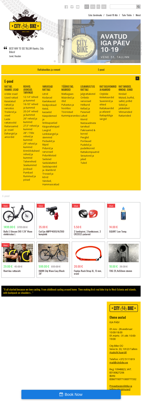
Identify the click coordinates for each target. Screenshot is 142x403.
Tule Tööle (127, 15)
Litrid (45, 94)
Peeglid (85, 137)
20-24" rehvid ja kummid (30, 113)
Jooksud (27, 169)
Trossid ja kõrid (47, 175)
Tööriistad (67, 112)
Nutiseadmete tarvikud (88, 124)
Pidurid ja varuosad (47, 150)
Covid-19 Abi (112, 15)
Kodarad (47, 97)
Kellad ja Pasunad (85, 110)
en (92, 6)
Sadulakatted (49, 163)
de (103, 6)
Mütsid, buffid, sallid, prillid (126, 99)
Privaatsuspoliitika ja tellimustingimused (121, 387)
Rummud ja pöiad (29, 178)
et (86, 6)
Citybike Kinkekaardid (107, 95)
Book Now (73, 394)
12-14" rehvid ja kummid (30, 98)
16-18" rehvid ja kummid (30, 106)
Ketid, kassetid (47, 110)
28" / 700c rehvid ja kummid (28, 136)
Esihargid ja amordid (10, 135)
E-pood (101, 69)
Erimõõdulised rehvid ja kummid (31, 154)
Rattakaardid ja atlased (107, 110)
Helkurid (85, 104)
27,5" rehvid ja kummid (31, 127)
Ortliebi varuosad (86, 99)
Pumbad (28, 172)
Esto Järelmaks (95, 15)
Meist (138, 15)
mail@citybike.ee (119, 362)
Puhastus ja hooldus (67, 106)
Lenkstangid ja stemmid (50, 135)
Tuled (84, 163)
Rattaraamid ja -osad (11, 128)
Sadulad (46, 159)
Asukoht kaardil (118, 352)
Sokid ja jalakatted (124, 106)
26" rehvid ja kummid (30, 120)
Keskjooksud (49, 105)
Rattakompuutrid (90, 152)
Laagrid (46, 130)
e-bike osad (11, 94)
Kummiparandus (70, 115)
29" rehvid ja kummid (30, 145)
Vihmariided (125, 112)
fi (98, 6)
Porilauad (86, 141)
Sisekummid (30, 165)
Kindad (122, 94)
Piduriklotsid (49, 155)
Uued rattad (11, 97)
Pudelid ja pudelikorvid (88, 146)
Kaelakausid (49, 101)
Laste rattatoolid (10, 121)
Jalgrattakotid (88, 94)
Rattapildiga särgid (106, 117)
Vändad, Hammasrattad (50, 182)
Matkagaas (67, 94)
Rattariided (125, 115)
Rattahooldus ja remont (49, 69)
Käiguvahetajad (50, 126)
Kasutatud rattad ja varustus (10, 105)
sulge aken (137, 78)
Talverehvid (29, 161)
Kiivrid (84, 119)
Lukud (84, 115)
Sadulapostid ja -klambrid (49, 168)
